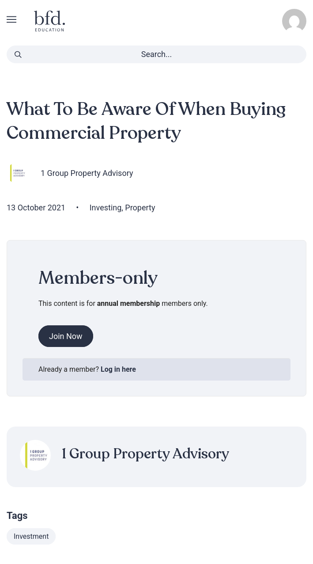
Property (140, 207)
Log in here (118, 369)
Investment (31, 536)
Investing (106, 207)
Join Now (66, 336)
